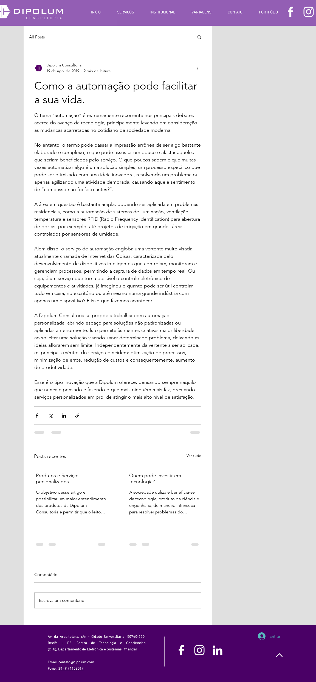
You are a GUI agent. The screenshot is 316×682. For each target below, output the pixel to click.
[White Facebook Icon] (290, 12)
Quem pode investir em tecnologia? (155, 479)
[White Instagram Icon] (308, 12)
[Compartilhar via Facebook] (37, 415)
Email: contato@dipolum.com (71, 662)
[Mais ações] (197, 68)
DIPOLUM (38, 11)
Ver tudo (194, 455)
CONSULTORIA (44, 18)
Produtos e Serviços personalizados (58, 479)
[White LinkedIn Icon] (217, 650)
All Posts (37, 37)
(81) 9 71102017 (71, 669)
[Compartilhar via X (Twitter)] (50, 415)
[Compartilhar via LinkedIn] (63, 415)
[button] (199, 37)
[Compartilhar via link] (77, 415)
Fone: (53, 669)
